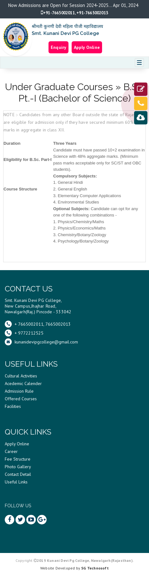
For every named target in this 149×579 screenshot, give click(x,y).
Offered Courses (21, 399)
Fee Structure (17, 459)
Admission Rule (19, 391)
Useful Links (16, 482)
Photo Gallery (18, 466)
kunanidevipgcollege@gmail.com (41, 341)
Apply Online (87, 47)
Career (11, 451)
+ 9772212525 (24, 332)
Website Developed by (74, 568)
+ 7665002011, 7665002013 (38, 324)
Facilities (13, 406)
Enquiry (58, 47)
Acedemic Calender (23, 383)
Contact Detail (18, 474)
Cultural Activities (21, 376)
